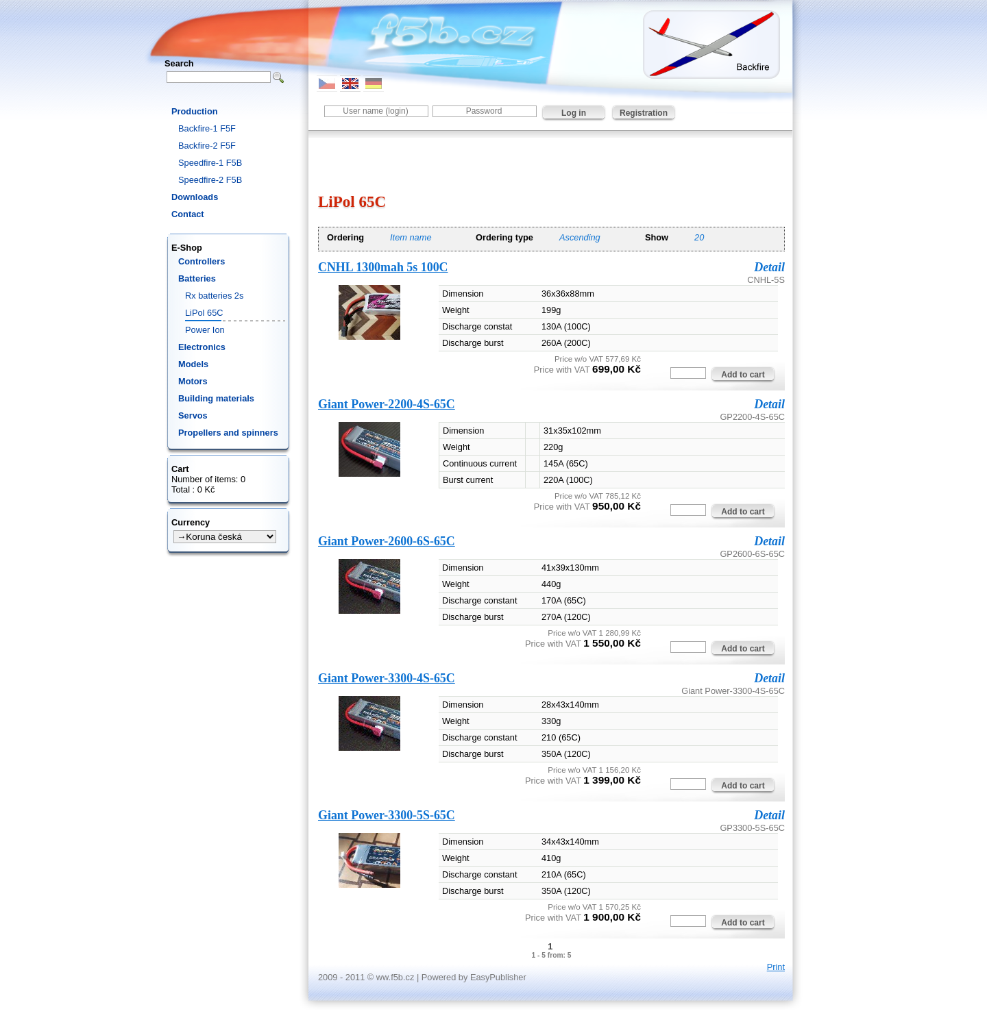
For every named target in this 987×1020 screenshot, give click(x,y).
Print (776, 967)
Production (194, 111)
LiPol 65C (204, 313)
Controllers (201, 261)
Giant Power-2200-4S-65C (386, 404)
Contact (187, 214)
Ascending (579, 237)
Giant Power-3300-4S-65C (386, 678)
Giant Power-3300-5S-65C (386, 815)
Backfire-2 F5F (207, 145)
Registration (644, 113)
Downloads (194, 197)
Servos (193, 415)
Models (193, 364)
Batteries (197, 278)
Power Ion (205, 330)
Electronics (202, 347)
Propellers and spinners (228, 432)
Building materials (216, 398)
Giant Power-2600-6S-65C (386, 541)
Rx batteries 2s (214, 295)
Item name (410, 237)
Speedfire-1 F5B (210, 163)
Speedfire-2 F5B (210, 180)
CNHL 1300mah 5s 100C (383, 267)
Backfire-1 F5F (207, 128)
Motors (193, 381)
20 (699, 237)
